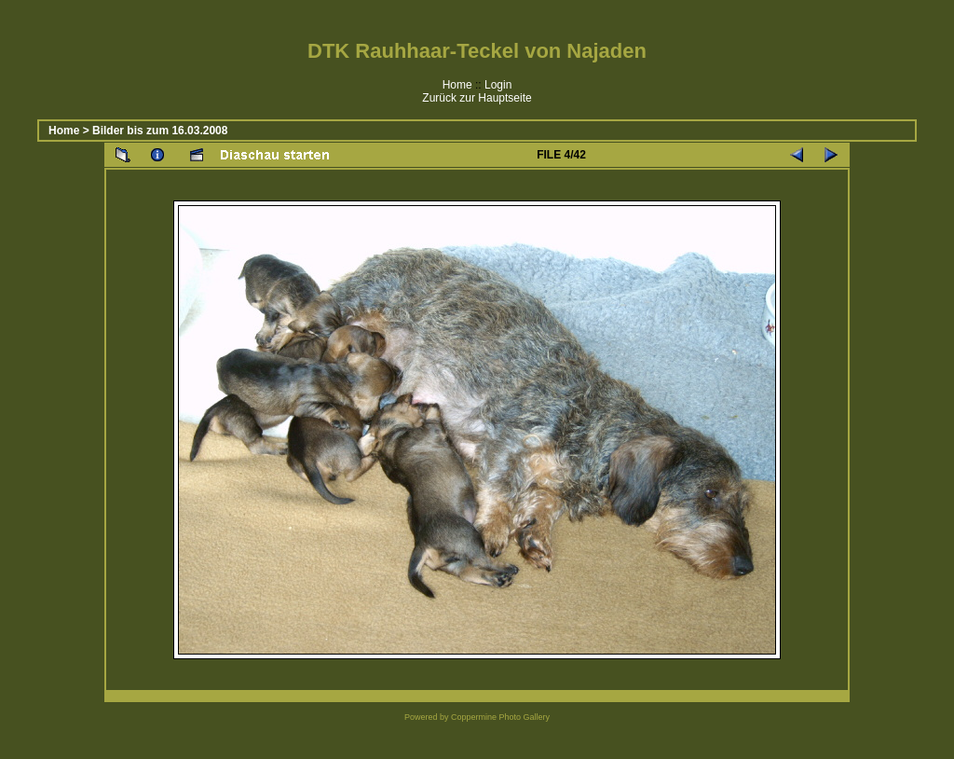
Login (497, 84)
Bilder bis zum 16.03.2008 (159, 130)
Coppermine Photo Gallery (500, 717)
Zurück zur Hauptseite (476, 97)
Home (457, 84)
